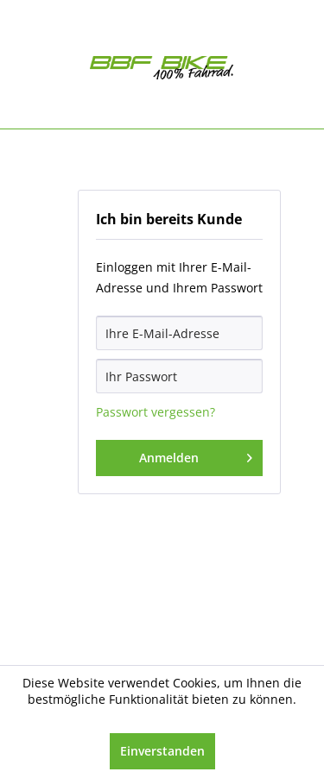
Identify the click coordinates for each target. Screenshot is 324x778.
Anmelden (195, 455)
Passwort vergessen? (155, 412)
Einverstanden (162, 751)
